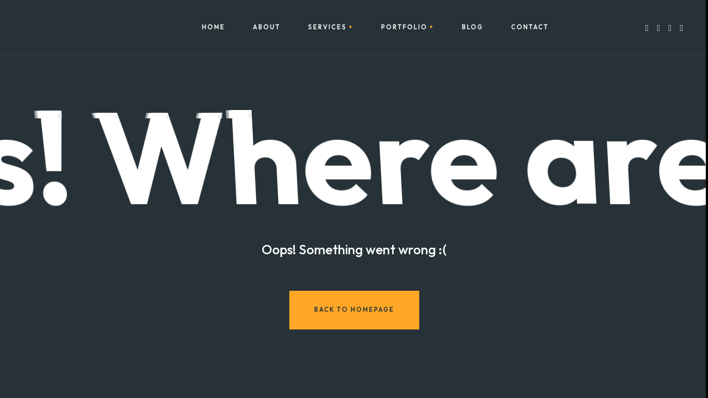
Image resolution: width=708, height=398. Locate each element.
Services (327, 27)
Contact (530, 27)
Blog (472, 27)
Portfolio (404, 27)
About (266, 27)
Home (213, 27)
